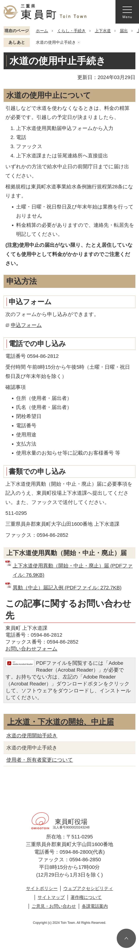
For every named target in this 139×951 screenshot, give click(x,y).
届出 (124, 30)
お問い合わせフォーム (31, 649)
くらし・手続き (71, 30)
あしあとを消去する (78, 42)
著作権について (86, 897)
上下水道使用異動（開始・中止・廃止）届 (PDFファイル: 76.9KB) (73, 570)
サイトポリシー (42, 888)
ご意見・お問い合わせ (54, 906)
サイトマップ (51, 897)
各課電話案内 (95, 906)
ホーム (42, 30)
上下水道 (103, 30)
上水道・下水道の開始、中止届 (60, 722)
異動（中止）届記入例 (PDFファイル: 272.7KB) (67, 587)
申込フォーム (26, 325)
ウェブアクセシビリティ (88, 888)
